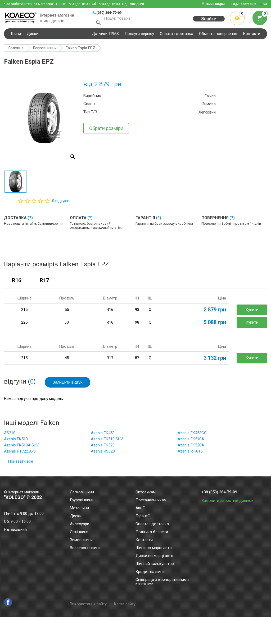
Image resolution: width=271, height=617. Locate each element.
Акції (140, 508)
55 (67, 311)
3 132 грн (215, 360)
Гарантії (143, 516)
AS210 (9, 435)
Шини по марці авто (154, 548)
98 (137, 324)
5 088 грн (215, 324)
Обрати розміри (106, 130)
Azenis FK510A (191, 441)
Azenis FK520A (191, 447)
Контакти (251, 35)
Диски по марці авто (154, 556)
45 (67, 360)
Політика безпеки (152, 532)
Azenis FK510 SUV (107, 441)
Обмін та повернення (218, 35)
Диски (32, 35)
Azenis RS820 (103, 453)
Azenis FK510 (16, 441)
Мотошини (79, 508)
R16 (16, 282)
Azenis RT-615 (190, 453)
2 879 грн (215, 311)
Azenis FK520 (103, 447)
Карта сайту (125, 604)
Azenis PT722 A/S (20, 453)
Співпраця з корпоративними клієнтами (162, 582)
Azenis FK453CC (192, 435)
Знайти (208, 21)
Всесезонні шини (85, 548)
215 (24, 311)
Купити (252, 311)
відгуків (60, 202)
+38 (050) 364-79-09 (219, 492)
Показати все (20, 463)
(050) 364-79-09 (108, 13)
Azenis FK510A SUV (21, 447)
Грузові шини (81, 500)
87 (137, 360)
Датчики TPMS (105, 35)
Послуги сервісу (139, 35)
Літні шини (79, 532)
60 (67, 324)
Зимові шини (81, 540)
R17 (44, 282)
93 (137, 311)
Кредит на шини (150, 572)
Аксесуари (79, 524)
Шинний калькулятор (155, 564)
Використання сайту (88, 604)
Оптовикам (146, 492)
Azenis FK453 (103, 435)
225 (24, 324)
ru (260, 4)
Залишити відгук (68, 384)
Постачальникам (151, 500)
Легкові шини (82, 492)
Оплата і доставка (176, 35)
